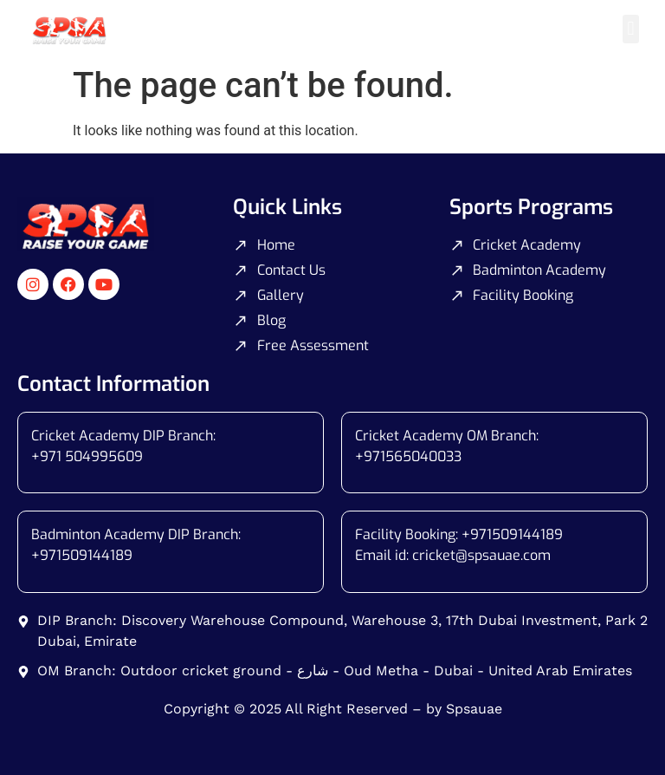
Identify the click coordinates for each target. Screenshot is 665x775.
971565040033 (413, 456)
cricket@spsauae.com (481, 555)
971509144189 (86, 555)
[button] (631, 29)
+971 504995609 (87, 456)
